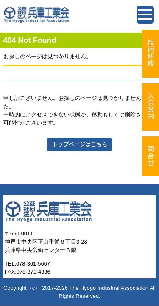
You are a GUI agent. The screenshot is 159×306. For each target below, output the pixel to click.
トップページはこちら (79, 144)
